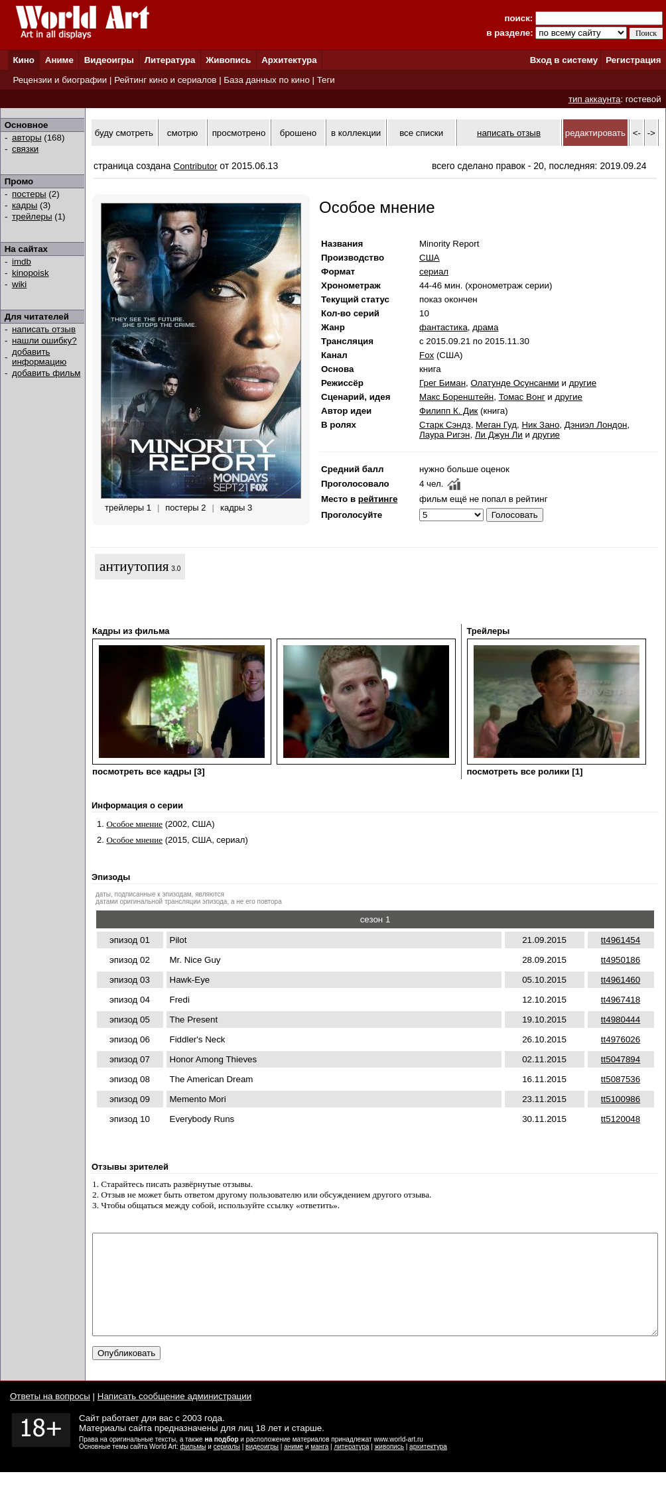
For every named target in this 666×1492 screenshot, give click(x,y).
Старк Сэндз (445, 425)
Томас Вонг (522, 397)
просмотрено (239, 133)
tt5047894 (620, 1059)
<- (637, 133)
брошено (298, 133)
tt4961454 (620, 940)
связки (25, 149)
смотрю (182, 133)
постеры (29, 194)
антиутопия (134, 566)
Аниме (59, 60)
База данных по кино (266, 80)
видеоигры (262, 1466)
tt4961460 (620, 980)
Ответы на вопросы (50, 1416)
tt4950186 (620, 960)
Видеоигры (109, 60)
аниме (293, 1466)
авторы (27, 138)
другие (582, 383)
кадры (24, 205)
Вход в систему (564, 60)
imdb (21, 262)
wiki (19, 284)
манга (319, 1466)
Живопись (228, 60)
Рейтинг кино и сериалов (165, 80)
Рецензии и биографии (60, 80)
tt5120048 (620, 1119)
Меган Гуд (496, 425)
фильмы (193, 1466)
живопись (389, 1466)
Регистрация (633, 60)
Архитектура (288, 60)
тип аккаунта (594, 99)
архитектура (428, 1466)
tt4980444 (620, 1020)
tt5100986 (620, 1099)
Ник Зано (540, 425)
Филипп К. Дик (448, 411)
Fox (426, 355)
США (429, 258)
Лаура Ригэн (444, 435)
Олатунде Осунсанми (514, 383)
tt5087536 (620, 1079)
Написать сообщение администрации (174, 1416)
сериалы (227, 1466)
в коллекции (356, 133)
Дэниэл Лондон (596, 425)
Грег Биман (442, 383)
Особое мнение (134, 824)
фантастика (443, 327)
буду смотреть (124, 133)
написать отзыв (44, 329)
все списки (421, 133)
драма (485, 327)
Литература (170, 60)
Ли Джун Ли (499, 435)
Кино (23, 60)
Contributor (196, 166)
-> (651, 133)
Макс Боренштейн (456, 397)
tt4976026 (620, 1039)
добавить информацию (39, 357)
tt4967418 (620, 1000)
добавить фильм (46, 373)
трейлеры (32, 216)
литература (351, 1466)
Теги (326, 80)
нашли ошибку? (44, 340)
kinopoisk (30, 273)
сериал (433, 272)
